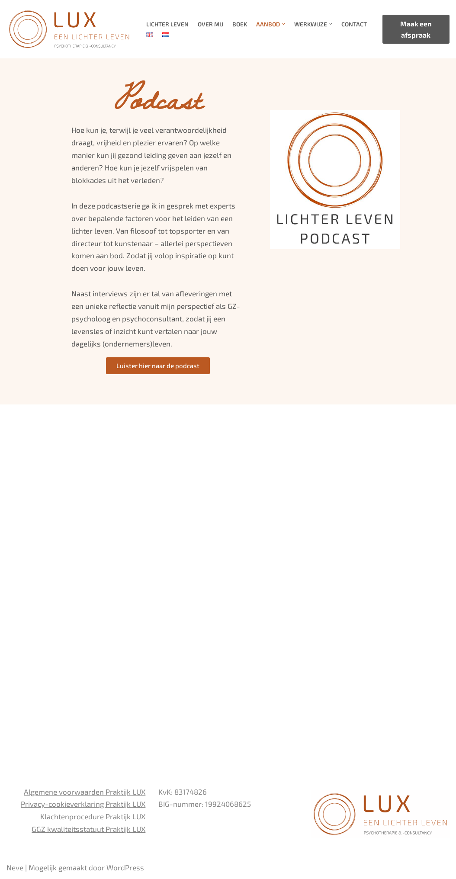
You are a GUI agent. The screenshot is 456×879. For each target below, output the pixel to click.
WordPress (125, 867)
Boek (239, 24)
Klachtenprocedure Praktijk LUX (92, 816)
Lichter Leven (167, 24)
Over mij (210, 24)
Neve (14, 867)
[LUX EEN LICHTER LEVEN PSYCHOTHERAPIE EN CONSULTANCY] (69, 29)
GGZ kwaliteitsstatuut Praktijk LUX (88, 828)
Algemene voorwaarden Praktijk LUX (84, 791)
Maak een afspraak (416, 29)
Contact (353, 24)
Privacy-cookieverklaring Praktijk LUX (83, 803)
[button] (283, 23)
